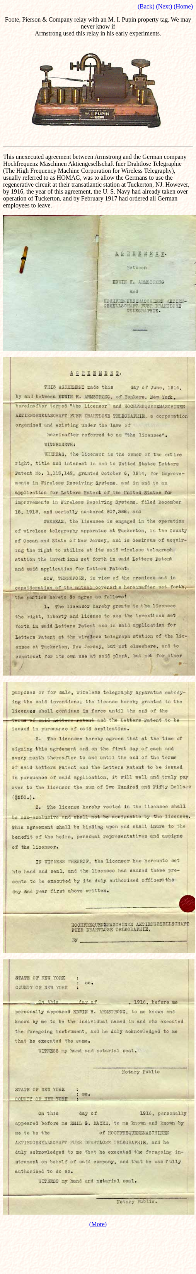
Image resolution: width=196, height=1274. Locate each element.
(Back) (146, 6)
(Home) (183, 6)
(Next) (164, 6)
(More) (98, 1224)
